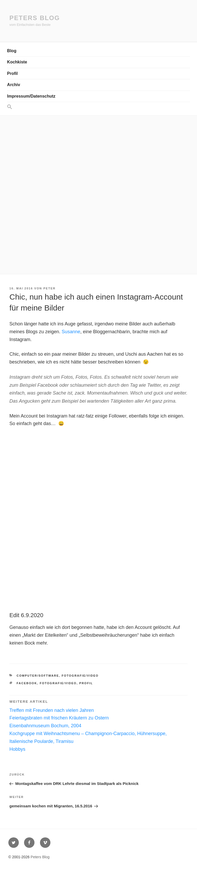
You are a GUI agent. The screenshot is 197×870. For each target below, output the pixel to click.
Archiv (13, 84)
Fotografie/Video (80, 675)
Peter (49, 288)
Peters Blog (34, 17)
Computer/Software (38, 675)
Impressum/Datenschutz (31, 96)
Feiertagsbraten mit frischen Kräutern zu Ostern (59, 717)
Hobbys (17, 749)
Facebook (27, 683)
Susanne (71, 331)
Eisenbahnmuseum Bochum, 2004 (45, 725)
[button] (98, 107)
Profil (12, 73)
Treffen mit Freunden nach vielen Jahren (51, 710)
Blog (11, 51)
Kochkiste (17, 62)
